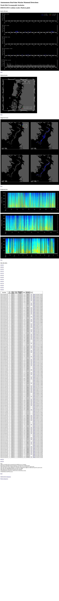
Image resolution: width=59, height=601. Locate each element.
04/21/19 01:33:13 (4, 304)
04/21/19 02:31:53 (4, 310)
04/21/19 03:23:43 (4, 316)
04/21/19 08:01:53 (4, 347)
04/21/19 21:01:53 (4, 434)
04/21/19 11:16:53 (4, 368)
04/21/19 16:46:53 (4, 405)
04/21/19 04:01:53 (4, 321)
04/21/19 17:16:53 (4, 408)
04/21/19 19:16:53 (4, 423)
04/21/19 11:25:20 (4, 369)
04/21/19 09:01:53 (4, 353)
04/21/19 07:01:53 (4, 340)
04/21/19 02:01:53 (4, 307)
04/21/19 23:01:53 (4, 451)
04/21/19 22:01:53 (4, 442)
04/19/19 (2, 287)
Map (34, 294)
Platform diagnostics (4, 478)
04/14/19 (2, 277)
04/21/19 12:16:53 (4, 375)
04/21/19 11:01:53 (4, 366)
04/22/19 (2, 459)
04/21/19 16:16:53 (4, 402)
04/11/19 (2, 271)
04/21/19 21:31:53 (4, 437)
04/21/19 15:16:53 (4, 394)
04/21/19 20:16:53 (4, 430)
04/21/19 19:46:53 (4, 427)
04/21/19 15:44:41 (4, 397)
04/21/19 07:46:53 (4, 346)
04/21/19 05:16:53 (4, 328)
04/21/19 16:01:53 (4, 400)
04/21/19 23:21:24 (4, 454)
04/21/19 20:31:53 (4, 431)
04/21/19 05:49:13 (4, 332)
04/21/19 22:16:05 (4, 445)
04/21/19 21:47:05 (4, 440)
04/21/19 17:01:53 (4, 406)
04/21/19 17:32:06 (4, 411)
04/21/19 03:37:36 (4, 318)
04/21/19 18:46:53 (4, 420)
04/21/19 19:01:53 (4, 421)
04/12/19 (2, 273)
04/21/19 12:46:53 (4, 378)
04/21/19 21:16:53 (4, 436)
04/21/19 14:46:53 (4, 392)
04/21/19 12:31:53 (4, 377)
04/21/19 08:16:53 (4, 349)
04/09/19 (2, 267)
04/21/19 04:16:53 (4, 322)
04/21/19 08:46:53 (4, 352)
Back (1, 72)
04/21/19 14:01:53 (4, 387)
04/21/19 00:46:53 (4, 298)
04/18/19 (2, 285)
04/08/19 (2, 265)
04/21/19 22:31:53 (4, 448)
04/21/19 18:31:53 (4, 418)
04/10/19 (2, 269)
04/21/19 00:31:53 (4, 297)
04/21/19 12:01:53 (4, 374)
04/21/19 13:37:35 (4, 384)
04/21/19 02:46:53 (4, 312)
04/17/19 (2, 283)
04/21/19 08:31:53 (4, 350)
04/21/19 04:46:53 (4, 325)
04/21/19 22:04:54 (4, 443)
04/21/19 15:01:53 (4, 393)
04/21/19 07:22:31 (4, 343)
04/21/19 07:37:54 (4, 344)
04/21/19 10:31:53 (4, 363)
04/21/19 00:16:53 (4, 295)
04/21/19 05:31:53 (4, 329)
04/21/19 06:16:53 (4, 335)
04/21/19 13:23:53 (4, 383)
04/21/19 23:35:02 (4, 455)
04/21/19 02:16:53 (4, 309)
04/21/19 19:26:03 (4, 424)
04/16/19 (2, 281)
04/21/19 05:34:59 (4, 331)
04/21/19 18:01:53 (4, 415)
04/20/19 (2, 289)
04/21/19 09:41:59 (4, 358)
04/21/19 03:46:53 (4, 319)
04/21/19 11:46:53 (4, 372)
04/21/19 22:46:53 (4, 449)
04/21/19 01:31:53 (4, 303)
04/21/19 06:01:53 (4, 334)
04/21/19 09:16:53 (4, 355)
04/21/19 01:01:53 (4, 300)
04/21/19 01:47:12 (4, 306)
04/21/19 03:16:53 (4, 315)
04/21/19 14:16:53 (4, 389)
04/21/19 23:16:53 (4, 452)
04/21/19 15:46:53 (4, 399)
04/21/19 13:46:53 (4, 386)
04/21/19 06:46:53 (4, 338)
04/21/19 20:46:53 (4, 433)
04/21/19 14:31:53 (4, 390)
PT (31, 294)
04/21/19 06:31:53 (4, 337)
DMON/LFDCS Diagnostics (5, 476)
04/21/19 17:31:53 (4, 409)
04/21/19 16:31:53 (4, 403)
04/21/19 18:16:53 (4, 417)
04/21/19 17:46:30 (4, 412)
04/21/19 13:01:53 (4, 380)
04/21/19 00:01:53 (4, 294)
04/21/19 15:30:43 (4, 396)
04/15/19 (2, 279)
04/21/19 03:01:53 (4, 313)
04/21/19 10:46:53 (4, 365)
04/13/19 (2, 275)
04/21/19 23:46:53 (4, 457)
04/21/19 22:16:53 (4, 446)
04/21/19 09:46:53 (4, 359)
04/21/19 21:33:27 (4, 439)
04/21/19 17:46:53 (4, 414)
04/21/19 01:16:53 (4, 301)
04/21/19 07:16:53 (4, 341)
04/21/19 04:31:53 (4, 324)
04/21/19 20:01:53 (4, 428)
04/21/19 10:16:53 (4, 362)
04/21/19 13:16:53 (4, 381)
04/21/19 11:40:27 (4, 371)
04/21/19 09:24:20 (4, 356)
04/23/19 (2, 461)
